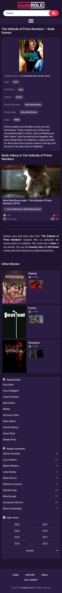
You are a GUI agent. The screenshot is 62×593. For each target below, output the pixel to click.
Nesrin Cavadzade (30, 508)
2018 (17, 537)
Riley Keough (30, 496)
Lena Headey (30, 472)
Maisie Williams (30, 465)
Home (16, 575)
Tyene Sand (9, 433)
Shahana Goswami (30, 484)
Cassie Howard (11, 396)
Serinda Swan (30, 490)
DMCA (45, 575)
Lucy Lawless (30, 459)
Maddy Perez (9, 439)
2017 (45, 537)
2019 (45, 531)
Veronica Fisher (11, 415)
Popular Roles (13, 379)
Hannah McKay (11, 427)
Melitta (6, 409)
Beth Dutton (9, 403)
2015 (45, 543)
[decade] (31, 550)
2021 (45, 524)
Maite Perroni (30, 478)
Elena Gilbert (9, 421)
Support (30, 575)
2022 (17, 524)
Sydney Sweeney (30, 453)
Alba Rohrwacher (33, 104)
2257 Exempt (31, 580)
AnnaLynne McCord (30, 502)
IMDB (17, 120)
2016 (17, 543)
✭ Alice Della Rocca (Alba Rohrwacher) (23, 209)
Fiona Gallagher (11, 390)
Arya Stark (8, 384)
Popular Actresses (15, 448)
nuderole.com (27, 588)
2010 (15, 82)
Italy (21, 89)
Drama (19, 97)
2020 (17, 531)
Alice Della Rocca (29, 112)
